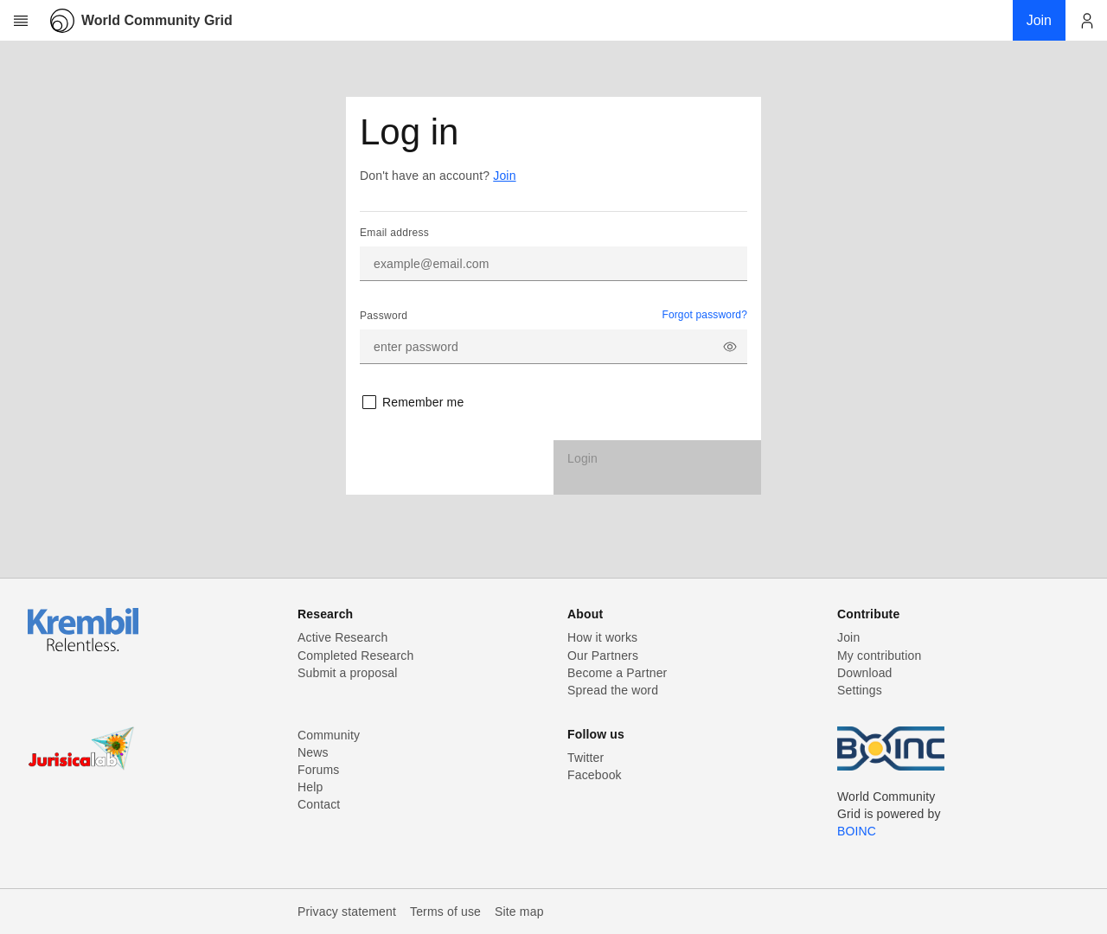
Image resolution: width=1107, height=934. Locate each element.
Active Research (342, 637)
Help (310, 787)
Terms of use (445, 911)
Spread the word (612, 690)
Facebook (594, 775)
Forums (318, 770)
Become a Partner (617, 673)
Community (329, 735)
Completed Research (355, 655)
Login (582, 458)
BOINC (856, 831)
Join (504, 175)
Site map (519, 911)
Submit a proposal (348, 673)
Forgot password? (704, 315)
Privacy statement (347, 911)
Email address (394, 233)
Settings (859, 690)
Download (865, 673)
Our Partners (602, 655)
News (313, 752)
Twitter (585, 757)
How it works (602, 637)
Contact (319, 804)
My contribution (879, 655)
